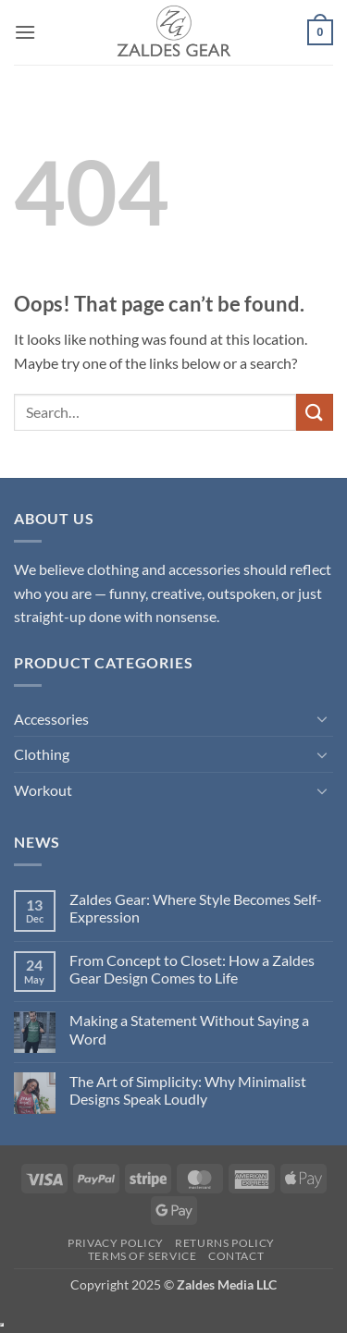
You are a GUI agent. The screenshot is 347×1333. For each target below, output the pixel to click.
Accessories (51, 719)
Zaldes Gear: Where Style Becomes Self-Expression (195, 907)
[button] (25, 32)
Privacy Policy (116, 1243)
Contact (236, 1256)
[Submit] (314, 412)
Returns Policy (225, 1243)
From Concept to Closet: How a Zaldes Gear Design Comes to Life (192, 968)
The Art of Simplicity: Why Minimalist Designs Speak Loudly (187, 1089)
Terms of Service (142, 1256)
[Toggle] (322, 718)
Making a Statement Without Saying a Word (189, 1028)
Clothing (41, 754)
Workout (43, 790)
